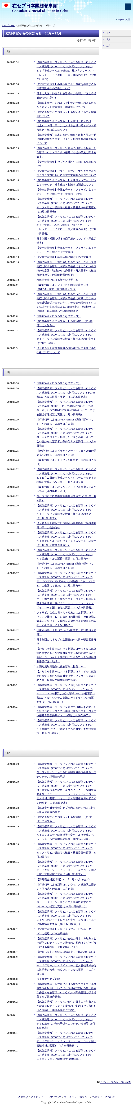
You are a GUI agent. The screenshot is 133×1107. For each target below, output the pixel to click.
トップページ (8, 25)
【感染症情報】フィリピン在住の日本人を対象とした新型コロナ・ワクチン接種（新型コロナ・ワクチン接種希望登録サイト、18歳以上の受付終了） (66, 711)
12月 (108, 32)
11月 (108, 39)
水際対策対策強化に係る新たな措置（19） (61, 666)
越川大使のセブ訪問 (48, 979)
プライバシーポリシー (77, 1097)
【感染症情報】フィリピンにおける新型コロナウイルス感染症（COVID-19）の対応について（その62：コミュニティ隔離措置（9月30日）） (66, 1054)
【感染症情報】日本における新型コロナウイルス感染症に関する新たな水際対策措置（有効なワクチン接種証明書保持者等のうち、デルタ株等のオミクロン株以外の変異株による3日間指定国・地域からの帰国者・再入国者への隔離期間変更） (66, 303)
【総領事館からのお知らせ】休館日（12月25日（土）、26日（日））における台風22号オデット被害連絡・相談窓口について (66, 125)
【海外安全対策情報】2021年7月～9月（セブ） (64, 879)
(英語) (124, 19)
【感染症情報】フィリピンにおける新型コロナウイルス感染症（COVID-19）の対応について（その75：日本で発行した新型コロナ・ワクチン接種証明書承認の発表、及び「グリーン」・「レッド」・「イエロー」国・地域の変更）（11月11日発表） (66, 599)
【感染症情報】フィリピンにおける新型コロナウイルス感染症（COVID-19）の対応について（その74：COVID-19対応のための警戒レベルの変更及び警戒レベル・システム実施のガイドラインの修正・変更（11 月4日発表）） (66, 693)
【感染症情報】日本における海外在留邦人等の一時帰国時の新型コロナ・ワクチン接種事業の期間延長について (66, 139)
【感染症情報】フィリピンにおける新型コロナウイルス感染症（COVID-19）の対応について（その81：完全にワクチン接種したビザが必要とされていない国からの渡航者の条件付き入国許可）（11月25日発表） (66, 437)
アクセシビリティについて (45, 1097)
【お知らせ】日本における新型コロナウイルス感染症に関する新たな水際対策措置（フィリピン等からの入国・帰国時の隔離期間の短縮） (66, 675)
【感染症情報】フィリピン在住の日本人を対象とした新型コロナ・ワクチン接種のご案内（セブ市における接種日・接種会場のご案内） (66, 1005)
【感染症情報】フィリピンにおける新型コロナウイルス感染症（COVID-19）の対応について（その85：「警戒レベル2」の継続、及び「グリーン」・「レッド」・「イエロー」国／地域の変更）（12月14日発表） (66, 225)
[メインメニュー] (128, 6)
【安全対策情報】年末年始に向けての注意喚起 (64, 257)
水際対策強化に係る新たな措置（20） (59, 383)
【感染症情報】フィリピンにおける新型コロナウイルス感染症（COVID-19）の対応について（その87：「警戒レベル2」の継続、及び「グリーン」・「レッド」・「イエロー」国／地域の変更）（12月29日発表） (66, 71)
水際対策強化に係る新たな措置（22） (59, 279)
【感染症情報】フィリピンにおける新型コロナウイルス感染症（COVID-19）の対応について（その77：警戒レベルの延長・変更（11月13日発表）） (66, 554)
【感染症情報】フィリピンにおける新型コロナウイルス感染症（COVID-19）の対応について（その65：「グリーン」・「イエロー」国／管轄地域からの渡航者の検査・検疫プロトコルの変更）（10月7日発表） (66, 965)
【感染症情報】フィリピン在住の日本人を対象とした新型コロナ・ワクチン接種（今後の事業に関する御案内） (66, 152)
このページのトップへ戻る (115, 1082)
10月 (108, 45)
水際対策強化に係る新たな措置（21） (59, 316)
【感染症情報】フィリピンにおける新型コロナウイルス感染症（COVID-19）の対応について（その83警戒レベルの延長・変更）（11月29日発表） (66, 392)
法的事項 (23, 1097)
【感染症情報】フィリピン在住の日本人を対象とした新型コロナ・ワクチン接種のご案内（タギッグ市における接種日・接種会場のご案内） (66, 942)
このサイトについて (103, 1097)
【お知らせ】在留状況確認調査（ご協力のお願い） (66, 952)
